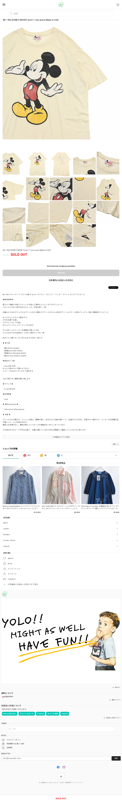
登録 (116, 758)
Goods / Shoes (9, 540)
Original (6, 546)
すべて (10, 455)
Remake (6, 534)
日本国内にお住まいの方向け (61, 280)
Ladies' (6, 529)
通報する (115, 444)
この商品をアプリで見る (61, 437)
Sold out (61, 273)
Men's (5, 523)
